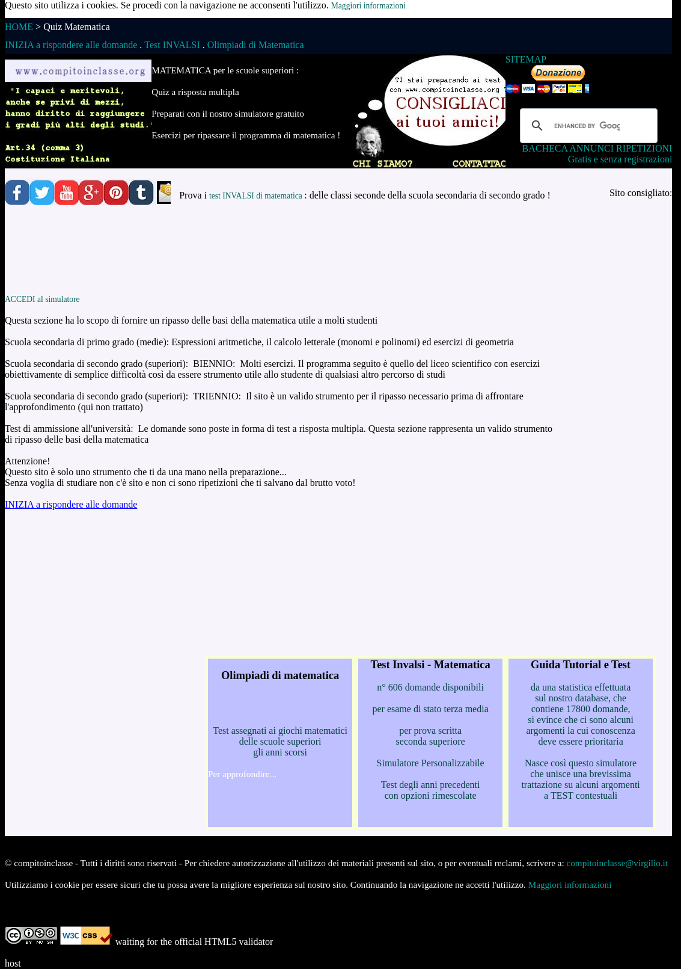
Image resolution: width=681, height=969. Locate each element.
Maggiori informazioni (368, 5)
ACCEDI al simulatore (42, 299)
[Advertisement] (296, 256)
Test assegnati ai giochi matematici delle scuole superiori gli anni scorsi (280, 724)
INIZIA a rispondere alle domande (71, 504)
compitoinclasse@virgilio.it (617, 863)
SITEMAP (525, 59)
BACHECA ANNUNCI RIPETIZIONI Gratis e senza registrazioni (597, 153)
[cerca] (587, 125)
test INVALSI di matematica (256, 195)
